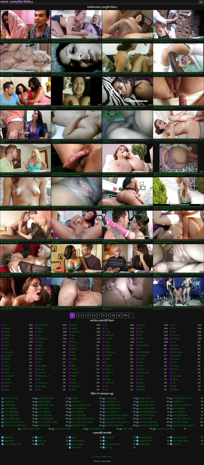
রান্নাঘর (6, 390)
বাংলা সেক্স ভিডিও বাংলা (12, 444)
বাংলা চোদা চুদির (43, 409)
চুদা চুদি (40, 438)
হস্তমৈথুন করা (42, 339)
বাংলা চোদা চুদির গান (79, 409)
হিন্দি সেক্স (108, 448)
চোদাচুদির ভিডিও (144, 444)
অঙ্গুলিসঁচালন (144, 346)
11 (119, 315)
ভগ (106, 325)
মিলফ (74, 335)
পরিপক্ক (175, 380)
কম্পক (141, 366)
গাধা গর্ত (74, 369)
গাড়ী (107, 390)
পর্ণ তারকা (7, 356)
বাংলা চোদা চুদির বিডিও (113, 409)
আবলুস (175, 366)
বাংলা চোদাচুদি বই (179, 412)
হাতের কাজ (176, 356)
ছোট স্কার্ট (7, 380)
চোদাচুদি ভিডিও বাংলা (146, 402)
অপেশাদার (176, 335)
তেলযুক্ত (108, 366)
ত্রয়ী (73, 339)
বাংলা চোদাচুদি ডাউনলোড (148, 412)
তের (106, 329)
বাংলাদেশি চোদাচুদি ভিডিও (114, 426)
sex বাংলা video (77, 444)
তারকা (141, 363)
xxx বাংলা (41, 444)
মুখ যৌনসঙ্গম (42, 366)
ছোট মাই (142, 325)
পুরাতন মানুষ (177, 376)
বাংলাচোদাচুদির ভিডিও (79, 426)
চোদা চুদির (75, 398)
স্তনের (141, 380)
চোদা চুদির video (111, 398)
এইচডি (40, 332)
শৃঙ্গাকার (6, 346)
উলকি (74, 356)
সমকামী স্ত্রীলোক (144, 352)
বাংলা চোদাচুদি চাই (78, 412)
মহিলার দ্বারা (109, 335)
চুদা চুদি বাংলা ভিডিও (180, 438)
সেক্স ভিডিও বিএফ (145, 441)
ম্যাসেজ (175, 369)
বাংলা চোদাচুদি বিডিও (45, 415)
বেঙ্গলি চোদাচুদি (127, 429)
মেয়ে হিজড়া (42, 386)
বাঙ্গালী (141, 383)
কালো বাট (7, 383)
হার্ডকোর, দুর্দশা (144, 373)
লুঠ (39, 335)
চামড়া (6, 349)
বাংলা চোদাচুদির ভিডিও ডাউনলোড (83, 419)
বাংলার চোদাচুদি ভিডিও (63, 429)
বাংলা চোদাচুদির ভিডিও (16, 2)
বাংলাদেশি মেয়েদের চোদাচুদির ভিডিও (185, 426)
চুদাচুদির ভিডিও (9, 441)
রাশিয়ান (107, 359)
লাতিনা (6, 373)
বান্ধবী (40, 346)
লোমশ (107, 346)
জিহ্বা (175, 386)
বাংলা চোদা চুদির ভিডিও (147, 409)
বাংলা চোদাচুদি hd (179, 409)
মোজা (107, 376)
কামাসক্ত (7, 335)
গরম (174, 342)
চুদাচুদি (74, 438)
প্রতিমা (74, 390)
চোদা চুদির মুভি (9, 402)
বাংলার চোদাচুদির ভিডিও (96, 429)
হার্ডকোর (74, 325)
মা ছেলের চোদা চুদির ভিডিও (165, 429)
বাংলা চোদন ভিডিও (10, 409)
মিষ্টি (39, 349)
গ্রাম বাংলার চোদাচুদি (11, 398)
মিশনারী (6, 332)
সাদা (140, 329)
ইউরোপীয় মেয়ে (43, 325)
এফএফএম (41, 373)
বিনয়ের (74, 342)
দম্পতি (40, 356)
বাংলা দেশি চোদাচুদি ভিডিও (182, 419)
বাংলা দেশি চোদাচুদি (145, 419)
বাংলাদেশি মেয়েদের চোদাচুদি (148, 426)
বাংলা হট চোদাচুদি (44, 426)
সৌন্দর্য (40, 342)
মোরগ (141, 376)
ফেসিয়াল (176, 339)
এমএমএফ (176, 359)
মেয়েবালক (75, 386)
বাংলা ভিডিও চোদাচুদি (180, 422)
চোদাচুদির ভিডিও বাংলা (46, 405)
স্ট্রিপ (140, 335)
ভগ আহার (75, 373)
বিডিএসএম (109, 373)
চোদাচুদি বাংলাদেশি (44, 402)
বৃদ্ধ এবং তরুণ (9, 376)
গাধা (174, 325)
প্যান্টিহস (175, 390)
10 (113, 315)
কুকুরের (40, 329)
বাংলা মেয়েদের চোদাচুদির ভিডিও (15, 426)
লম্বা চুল (107, 380)
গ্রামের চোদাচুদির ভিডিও (46, 398)
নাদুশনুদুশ (142, 386)
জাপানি (175, 346)
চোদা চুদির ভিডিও (145, 398)
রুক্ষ (39, 390)
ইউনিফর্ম (142, 390)
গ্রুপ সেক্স (41, 369)
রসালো (6, 369)
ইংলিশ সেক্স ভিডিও (78, 441)
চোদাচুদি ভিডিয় (178, 402)
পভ (140, 349)
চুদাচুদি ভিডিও (8, 438)
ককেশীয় (74, 359)
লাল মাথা (41, 352)
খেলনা (107, 342)
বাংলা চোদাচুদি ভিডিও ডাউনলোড (116, 415)
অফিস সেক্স (109, 383)
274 (125, 315)
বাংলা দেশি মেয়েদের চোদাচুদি (47, 422)
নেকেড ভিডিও (76, 448)
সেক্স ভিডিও (177, 444)
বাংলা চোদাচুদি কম (44, 412)
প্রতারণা (141, 369)
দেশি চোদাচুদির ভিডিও (112, 405)
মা (72, 363)
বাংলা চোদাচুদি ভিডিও (79, 415)
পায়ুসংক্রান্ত (109, 339)
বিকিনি (74, 376)
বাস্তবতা (6, 366)
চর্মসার (141, 342)
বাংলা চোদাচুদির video (11, 419)
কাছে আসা (142, 356)
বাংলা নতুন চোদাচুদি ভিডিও (148, 422)
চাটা (106, 386)
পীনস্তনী (74, 329)
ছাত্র (39, 363)
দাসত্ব (73, 380)
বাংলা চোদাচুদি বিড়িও (11, 415)
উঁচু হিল (107, 369)
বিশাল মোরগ (8, 352)
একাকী (107, 349)
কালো (74, 352)
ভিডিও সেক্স (42, 441)
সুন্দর (174, 332)
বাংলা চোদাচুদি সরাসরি (146, 415)
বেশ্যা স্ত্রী (141, 359)
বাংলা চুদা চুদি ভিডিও (112, 444)
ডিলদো (40, 359)
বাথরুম (74, 383)
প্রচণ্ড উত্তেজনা (43, 383)
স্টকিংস (141, 339)
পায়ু (174, 383)
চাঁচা (174, 329)
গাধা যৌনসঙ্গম (177, 352)
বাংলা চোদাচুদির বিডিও (45, 419)
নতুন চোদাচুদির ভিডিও (146, 405)
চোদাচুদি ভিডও (77, 402)
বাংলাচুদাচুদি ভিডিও (145, 438)
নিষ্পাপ (141, 332)
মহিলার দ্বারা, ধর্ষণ (44, 376)
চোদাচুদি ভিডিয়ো (9, 405)
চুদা (106, 441)
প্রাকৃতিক (175, 349)
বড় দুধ (107, 332)
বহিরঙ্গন (74, 349)
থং (106, 363)
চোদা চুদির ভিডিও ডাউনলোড (183, 398)
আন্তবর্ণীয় (108, 356)
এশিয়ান (6, 339)
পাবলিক (6, 386)
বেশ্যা (73, 346)
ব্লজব (6, 325)
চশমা (5, 363)
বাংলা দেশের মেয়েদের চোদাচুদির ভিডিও (117, 422)
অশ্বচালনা (7, 329)
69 (174, 373)
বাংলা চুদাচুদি (109, 438)
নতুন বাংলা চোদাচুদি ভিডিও (182, 405)
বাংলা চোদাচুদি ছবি (111, 412)
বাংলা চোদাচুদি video (11, 412)
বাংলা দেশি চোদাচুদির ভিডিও (13, 422)
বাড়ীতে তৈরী (109, 352)
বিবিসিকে (7, 359)
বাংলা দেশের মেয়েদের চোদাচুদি (82, 422)
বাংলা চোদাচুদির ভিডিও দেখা (115, 419)
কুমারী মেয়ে (75, 332)
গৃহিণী (73, 366)
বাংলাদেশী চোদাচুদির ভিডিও (30, 429)
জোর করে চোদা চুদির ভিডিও (81, 405)
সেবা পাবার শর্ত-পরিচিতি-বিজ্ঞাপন (102, 457)
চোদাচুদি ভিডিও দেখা (112, 402)
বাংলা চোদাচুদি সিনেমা (180, 415)
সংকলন (6, 342)
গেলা (174, 363)
